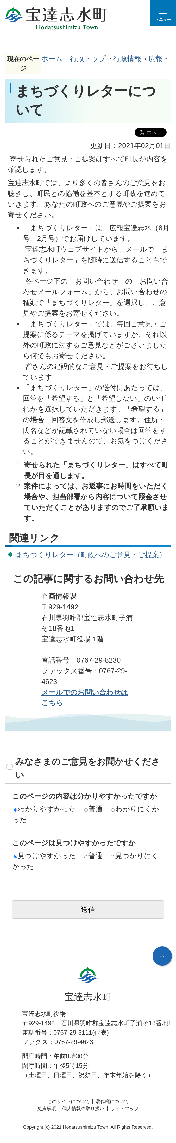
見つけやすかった (45, 856)
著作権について (112, 1101)
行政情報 (127, 59)
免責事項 (46, 1108)
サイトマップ (125, 1108)
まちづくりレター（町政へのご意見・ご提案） (91, 555)
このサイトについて (68, 1101)
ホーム (52, 59)
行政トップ (88, 59)
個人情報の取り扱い (83, 1108)
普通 (93, 809)
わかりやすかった (45, 809)
